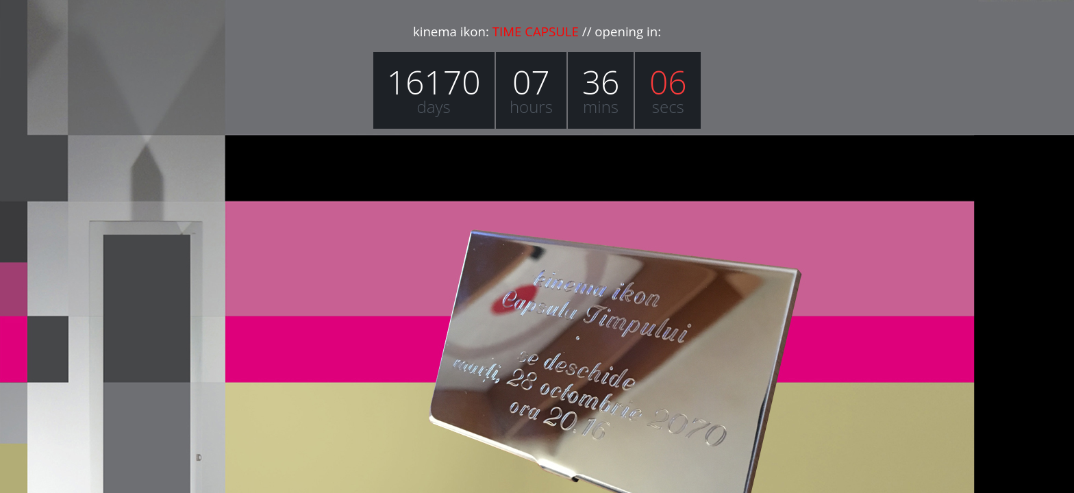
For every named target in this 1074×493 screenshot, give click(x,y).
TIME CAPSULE (535, 31)
